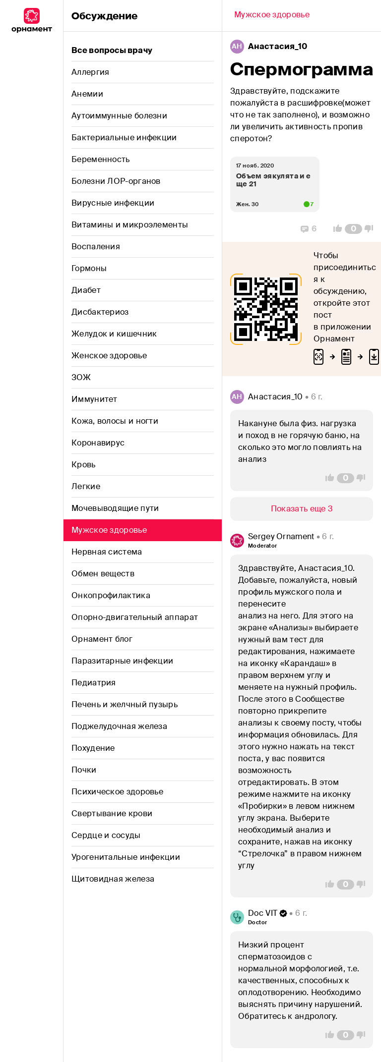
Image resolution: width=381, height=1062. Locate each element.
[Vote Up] (335, 229)
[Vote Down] (371, 229)
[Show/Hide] (301, 509)
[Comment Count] (353, 229)
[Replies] (308, 229)
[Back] (272, 16)
